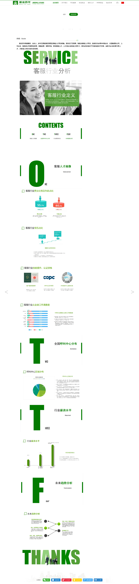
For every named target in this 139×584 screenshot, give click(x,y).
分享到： (39, 580)
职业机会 (82, 2)
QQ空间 (78, 580)
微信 (47, 580)
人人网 (99, 580)
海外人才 (91, 2)
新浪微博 (67, 580)
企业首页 (56, 2)
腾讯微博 (89, 580)
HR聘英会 (100, 2)
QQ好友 (57, 580)
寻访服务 (73, 2)
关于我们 (64, 2)
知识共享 (109, 2)
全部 (64, 14)
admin (69, 29)
